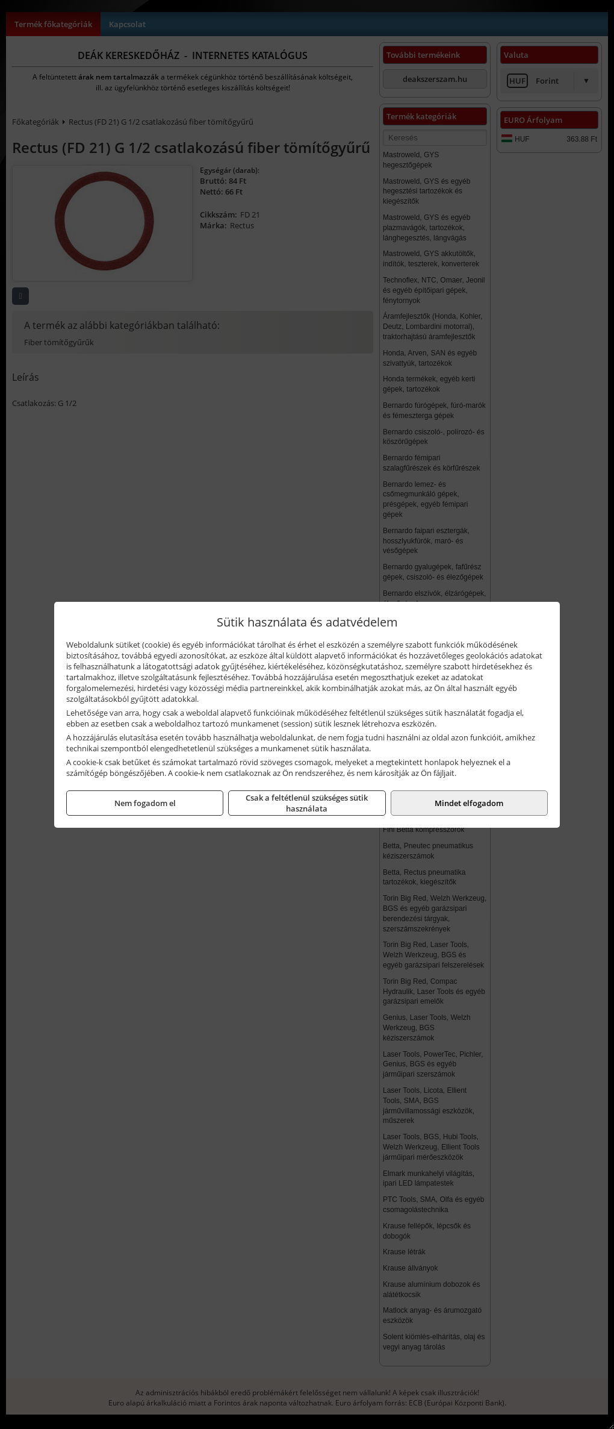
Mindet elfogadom (469, 803)
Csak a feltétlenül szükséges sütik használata (307, 803)
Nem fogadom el (145, 803)
